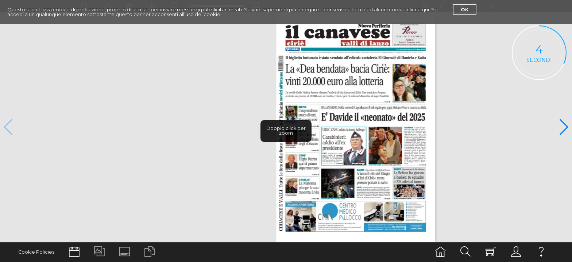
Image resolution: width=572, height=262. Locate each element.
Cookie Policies (36, 252)
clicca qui (418, 9)
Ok (465, 9)
